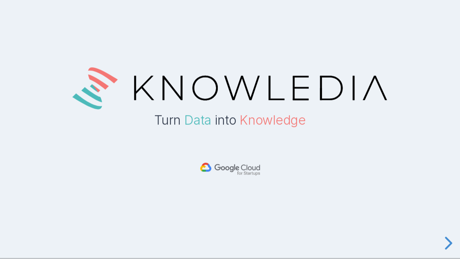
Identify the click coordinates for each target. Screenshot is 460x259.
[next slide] (447, 243)
